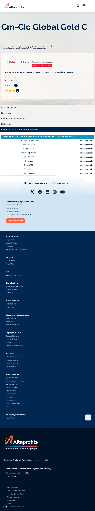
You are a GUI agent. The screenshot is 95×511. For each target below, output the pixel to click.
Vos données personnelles (15, 507)
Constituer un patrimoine (14, 205)
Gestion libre (10, 322)
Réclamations (10, 500)
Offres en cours (11, 400)
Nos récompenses (12, 384)
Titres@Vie (9, 246)
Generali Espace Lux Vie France (16, 249)
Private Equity (10, 307)
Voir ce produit (86, 140)
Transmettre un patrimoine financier (18, 214)
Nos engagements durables (15, 381)
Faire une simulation (15, 221)
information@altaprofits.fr (15, 494)
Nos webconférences (13, 366)
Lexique (8, 342)
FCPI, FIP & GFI (11, 304)
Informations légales (13, 497)
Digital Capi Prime (12, 289)
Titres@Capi (10, 293)
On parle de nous (12, 363)
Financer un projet (12, 208)
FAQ (7, 407)
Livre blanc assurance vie (14, 346)
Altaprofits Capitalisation (14, 286)
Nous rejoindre (11, 391)
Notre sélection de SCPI (14, 275)
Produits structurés (12, 325)
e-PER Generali (11, 261)
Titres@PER (9, 264)
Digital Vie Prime (11, 243)
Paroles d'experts (12, 360)
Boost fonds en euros (13, 403)
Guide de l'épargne (12, 336)
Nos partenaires (11, 387)
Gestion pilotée (11, 318)
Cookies (8, 504)
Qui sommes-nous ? (12, 378)
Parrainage (9, 397)
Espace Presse (10, 418)
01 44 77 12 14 (11, 476)
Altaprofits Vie (10, 240)
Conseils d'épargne (12, 339)
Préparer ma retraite (13, 211)
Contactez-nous (11, 394)
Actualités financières (13, 357)
